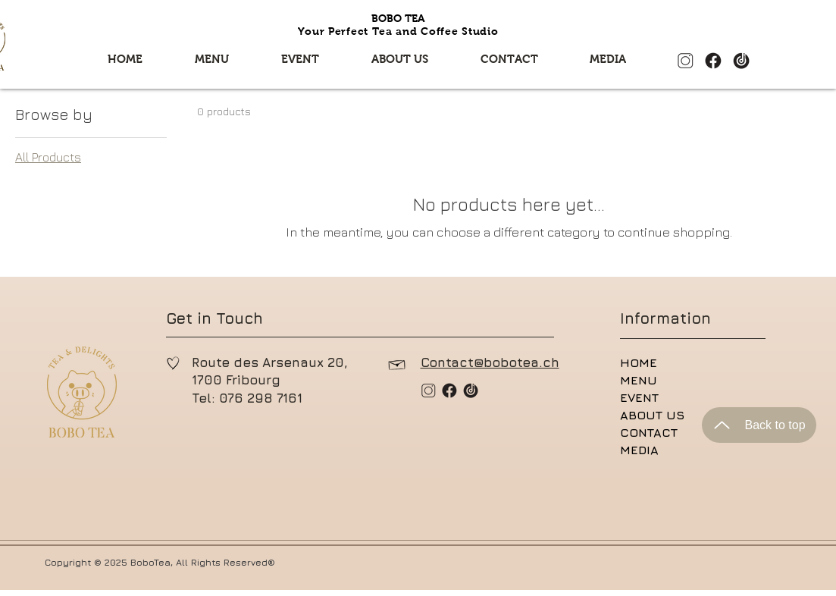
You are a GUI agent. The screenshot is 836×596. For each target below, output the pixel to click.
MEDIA (639, 449)
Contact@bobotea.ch (490, 362)
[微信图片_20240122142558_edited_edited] (713, 60)
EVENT (639, 397)
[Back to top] (759, 425)
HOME (638, 362)
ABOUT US (652, 415)
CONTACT (649, 432)
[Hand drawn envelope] (397, 363)
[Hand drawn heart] (173, 363)
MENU (638, 380)
